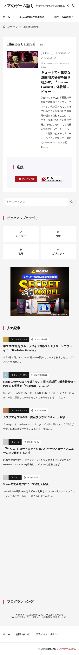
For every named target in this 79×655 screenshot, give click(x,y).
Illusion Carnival (51, 63)
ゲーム (16, 442)
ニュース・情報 (20, 375)
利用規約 (47, 617)
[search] (72, 202)
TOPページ (12, 26)
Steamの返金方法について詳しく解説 (25, 484)
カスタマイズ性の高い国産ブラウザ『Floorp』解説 (34, 417)
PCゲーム (65, 63)
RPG (44, 67)
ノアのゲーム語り (34, 6)
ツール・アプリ (20, 339)
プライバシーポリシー (29, 617)
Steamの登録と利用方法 (31, 17)
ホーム (6, 17)
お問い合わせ (23, 634)
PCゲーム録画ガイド (65, 17)
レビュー (47, 53)
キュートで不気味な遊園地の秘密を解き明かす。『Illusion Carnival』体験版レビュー (56, 82)
